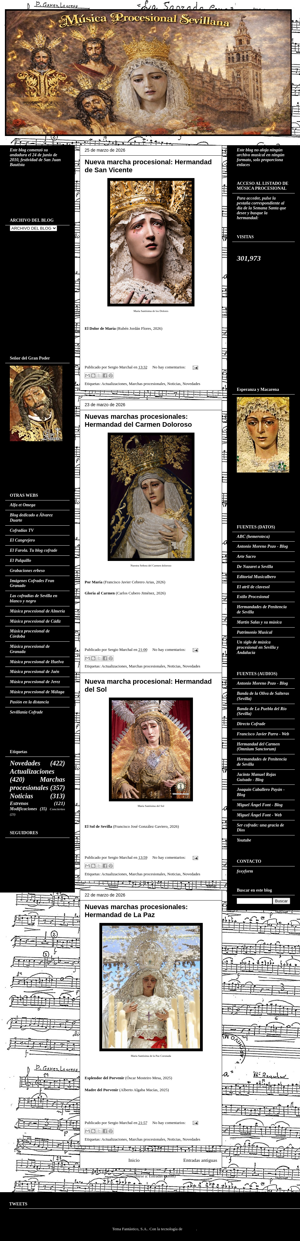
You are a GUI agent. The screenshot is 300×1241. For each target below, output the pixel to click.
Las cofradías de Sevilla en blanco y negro (33, 598)
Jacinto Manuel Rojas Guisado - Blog (256, 777)
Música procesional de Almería (37, 611)
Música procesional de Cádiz (35, 621)
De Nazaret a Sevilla (255, 566)
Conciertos (57, 809)
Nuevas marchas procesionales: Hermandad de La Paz (136, 911)
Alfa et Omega (22, 505)
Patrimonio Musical (254, 632)
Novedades (191, 383)
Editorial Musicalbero (256, 576)
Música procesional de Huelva (36, 661)
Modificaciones (23, 809)
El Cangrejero (22, 540)
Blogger (189, 1229)
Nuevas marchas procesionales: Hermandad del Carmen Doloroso (138, 420)
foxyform (245, 871)
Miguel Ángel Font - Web (259, 815)
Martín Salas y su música (259, 622)
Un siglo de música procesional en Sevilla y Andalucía (258, 647)
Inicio (134, 1160)
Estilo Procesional (253, 596)
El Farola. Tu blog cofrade (33, 550)
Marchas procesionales (147, 383)
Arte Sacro (246, 556)
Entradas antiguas (200, 1160)
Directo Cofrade (251, 724)
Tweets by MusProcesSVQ (30, 1214)
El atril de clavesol (253, 587)
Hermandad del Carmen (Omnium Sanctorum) (258, 747)
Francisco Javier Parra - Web (263, 734)
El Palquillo (20, 560)
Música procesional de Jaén (34, 671)
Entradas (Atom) (162, 1176)
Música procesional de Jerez (35, 681)
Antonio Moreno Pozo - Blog (262, 546)
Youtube (244, 840)
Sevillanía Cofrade (26, 712)
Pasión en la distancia (29, 702)
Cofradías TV (22, 530)
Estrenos (19, 803)
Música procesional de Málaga (37, 692)
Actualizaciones (114, 383)
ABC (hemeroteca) (253, 536)
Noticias (173, 383)
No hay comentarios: (169, 367)
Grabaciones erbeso (27, 570)
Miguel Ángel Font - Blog (260, 805)
